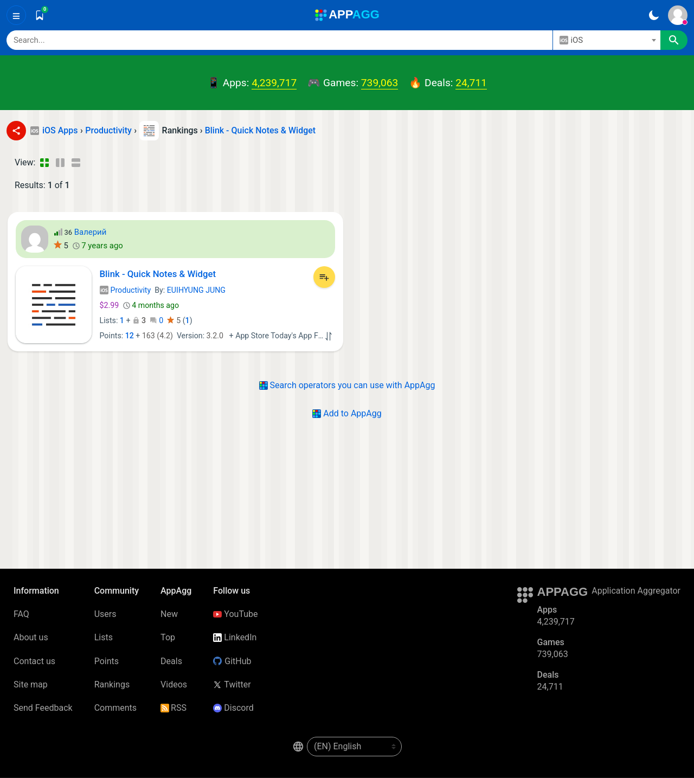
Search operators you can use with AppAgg (347, 385)
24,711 (471, 82)
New (169, 614)
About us (31, 637)
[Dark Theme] (653, 15)
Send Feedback (43, 708)
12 (129, 335)
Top (167, 637)
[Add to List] (324, 277)
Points (106, 661)
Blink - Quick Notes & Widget (260, 130)
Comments (115, 708)
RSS (173, 708)
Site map (31, 684)
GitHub (232, 661)
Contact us (34, 661)
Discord (233, 708)
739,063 (379, 82)
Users (105, 614)
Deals (171, 661)
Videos (173, 684)
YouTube (235, 614)
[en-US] (354, 746)
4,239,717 (274, 82)
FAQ (21, 614)
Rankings (112, 684)
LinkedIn (234, 637)
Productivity (125, 290)
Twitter (231, 684)
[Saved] (39, 15)
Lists (103, 637)
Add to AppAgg (346, 413)
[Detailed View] (60, 163)
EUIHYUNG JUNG (196, 290)
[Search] (279, 40)
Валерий (90, 232)
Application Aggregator (636, 591)
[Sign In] (677, 15)
